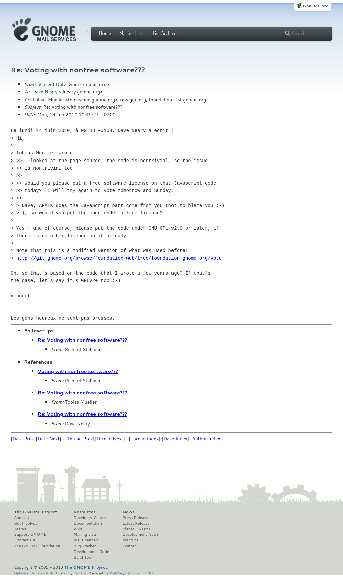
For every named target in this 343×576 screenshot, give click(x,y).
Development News (140, 534)
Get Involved (26, 523)
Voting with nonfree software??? (78, 371)
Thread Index (145, 438)
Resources (85, 512)
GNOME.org (316, 6)
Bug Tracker (85, 546)
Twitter (129, 546)
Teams (20, 529)
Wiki (78, 529)
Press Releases (136, 517)
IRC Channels (86, 540)
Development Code (91, 551)
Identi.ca (130, 540)
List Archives (165, 33)
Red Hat (80, 572)
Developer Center (90, 517)
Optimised (22, 572)
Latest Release (135, 523)
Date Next (48, 438)
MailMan (116, 572)
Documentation (88, 523)
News (128, 512)
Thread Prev (80, 438)
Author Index (206, 438)
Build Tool (83, 557)
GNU (149, 572)
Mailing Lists (131, 33)
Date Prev (23, 438)
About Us (22, 517)
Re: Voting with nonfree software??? (82, 340)
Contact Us (24, 540)
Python (131, 572)
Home (105, 33)
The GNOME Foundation (37, 546)
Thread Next (109, 438)
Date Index (175, 438)
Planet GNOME (136, 529)
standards (46, 572)
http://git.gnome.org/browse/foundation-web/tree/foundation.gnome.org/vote (119, 258)
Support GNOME (30, 534)
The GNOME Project (35, 512)
